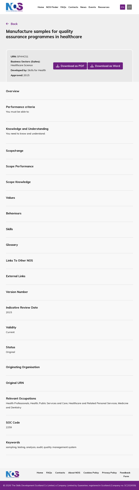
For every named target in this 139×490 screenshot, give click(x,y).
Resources (103, 7)
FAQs (63, 7)
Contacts (73, 7)
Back (14, 24)
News (83, 7)
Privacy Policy (109, 472)
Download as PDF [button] (72, 66)
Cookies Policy (91, 472)
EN (122, 7)
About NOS (74, 472)
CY (129, 7)
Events (92, 7)
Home (41, 7)
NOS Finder (52, 7)
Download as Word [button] (107, 66)
